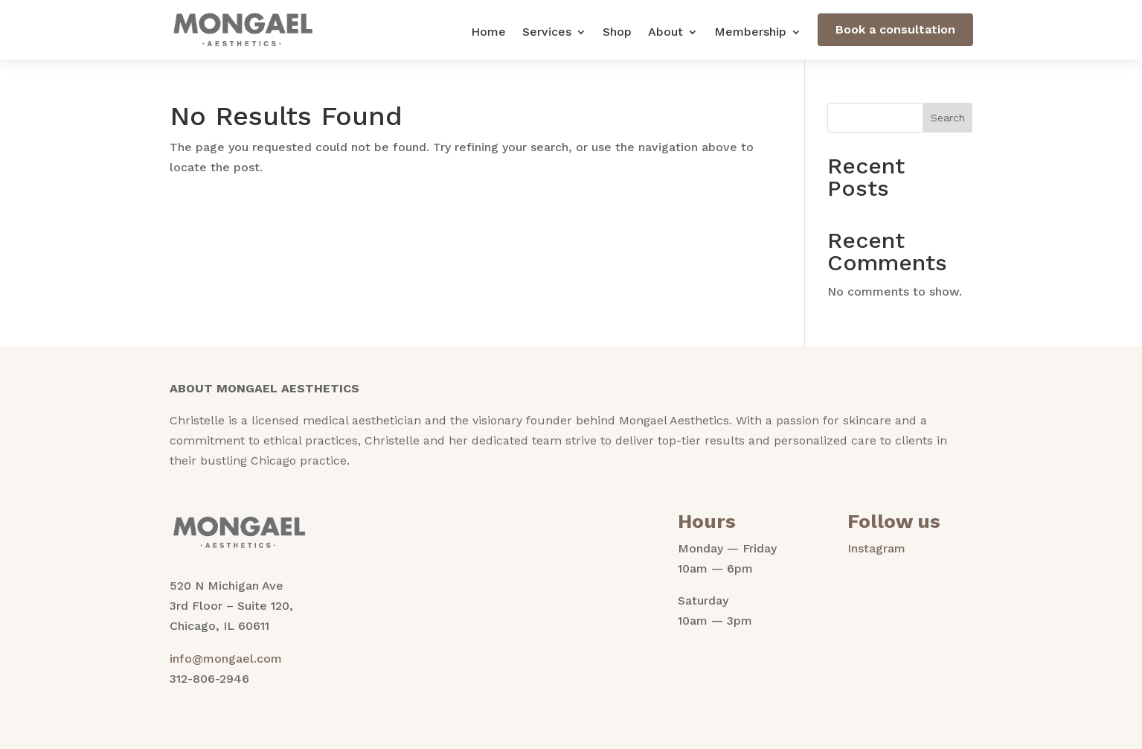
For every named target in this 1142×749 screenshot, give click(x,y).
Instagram (876, 548)
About (665, 33)
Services (546, 33)
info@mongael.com (226, 658)
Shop (617, 33)
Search (948, 118)
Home (488, 33)
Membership (750, 33)
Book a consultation (895, 29)
